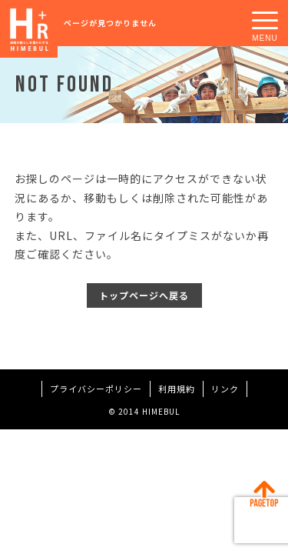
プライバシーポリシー (96, 388)
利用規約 (176, 388)
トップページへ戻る (144, 295)
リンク (225, 388)
